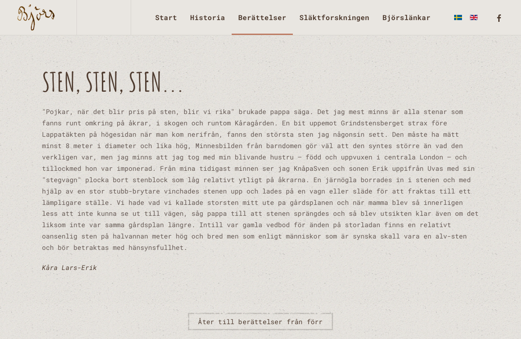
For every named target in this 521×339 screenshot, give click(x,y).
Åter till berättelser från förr (260, 321)
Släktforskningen (334, 17)
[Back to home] (38, 17)
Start (166, 17)
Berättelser (262, 17)
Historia (207, 17)
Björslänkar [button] (406, 17)
